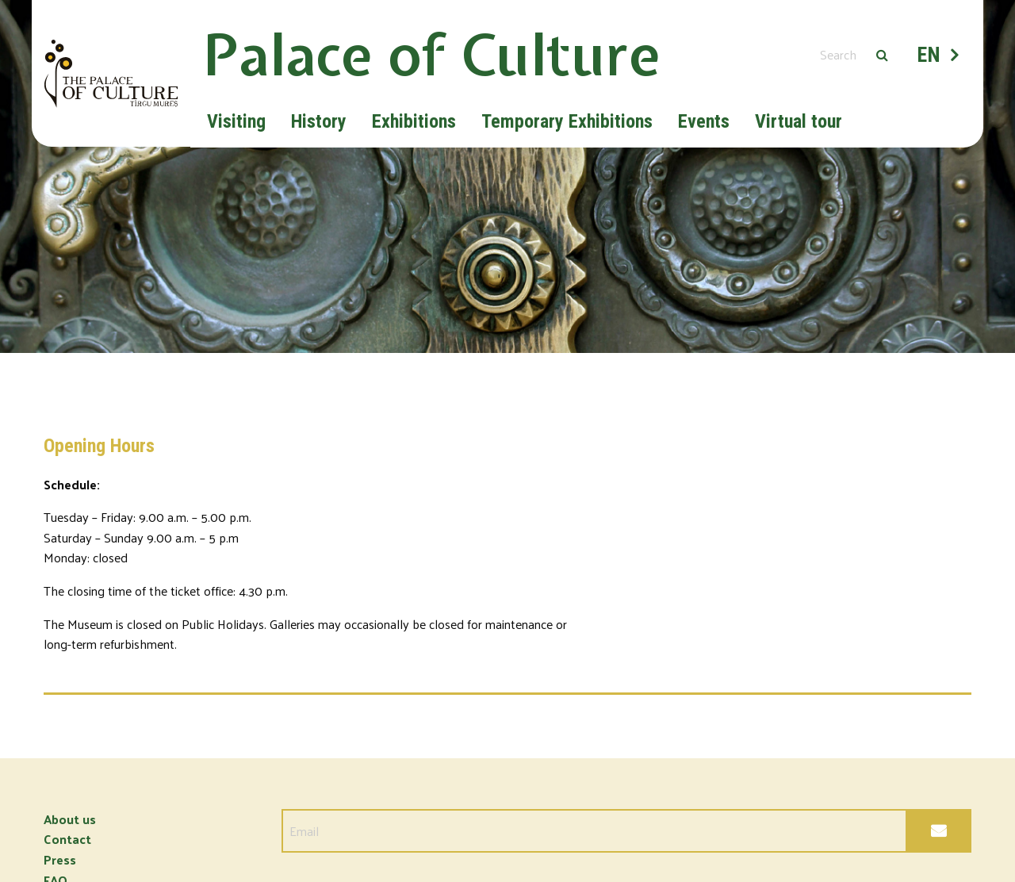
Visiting (236, 121)
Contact (67, 838)
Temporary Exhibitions (567, 121)
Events (704, 121)
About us (70, 818)
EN (929, 55)
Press (60, 859)
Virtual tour (798, 121)
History (319, 121)
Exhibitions (414, 121)
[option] (507, 280)
